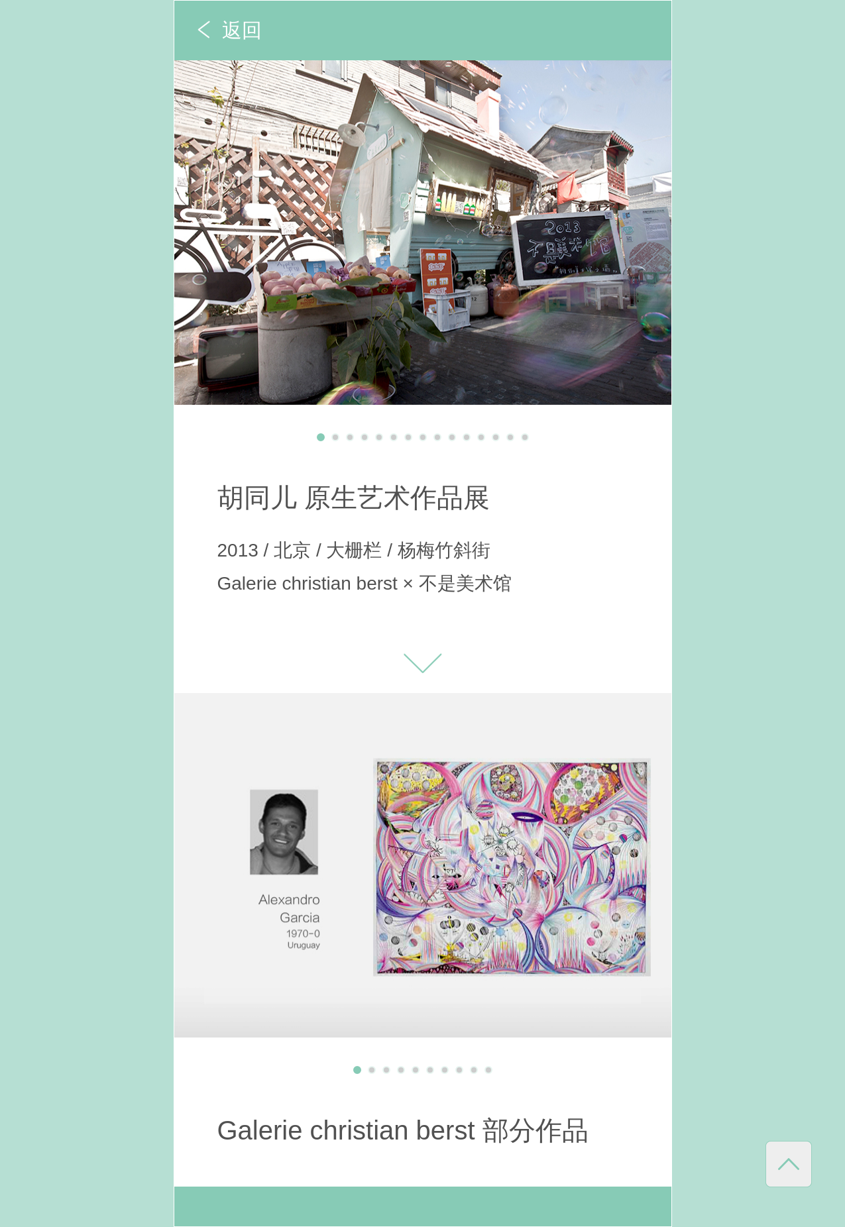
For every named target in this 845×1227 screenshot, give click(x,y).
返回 (242, 30)
